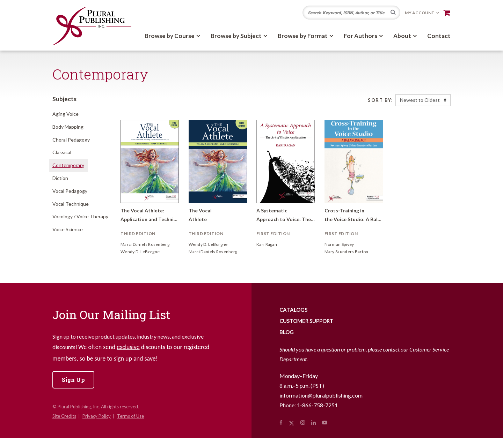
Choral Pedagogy (71, 140)
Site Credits (64, 416)
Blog (286, 332)
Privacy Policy (96, 416)
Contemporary (68, 165)
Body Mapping (67, 127)
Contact (439, 35)
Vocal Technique (70, 204)
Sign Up (73, 379)
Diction (60, 178)
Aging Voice (65, 114)
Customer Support (306, 321)
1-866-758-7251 (317, 405)
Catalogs (293, 310)
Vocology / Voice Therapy (80, 216)
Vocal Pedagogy (69, 191)
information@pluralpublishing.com (321, 395)
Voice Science (67, 229)
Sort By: (380, 100)
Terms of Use (130, 416)
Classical (61, 152)
